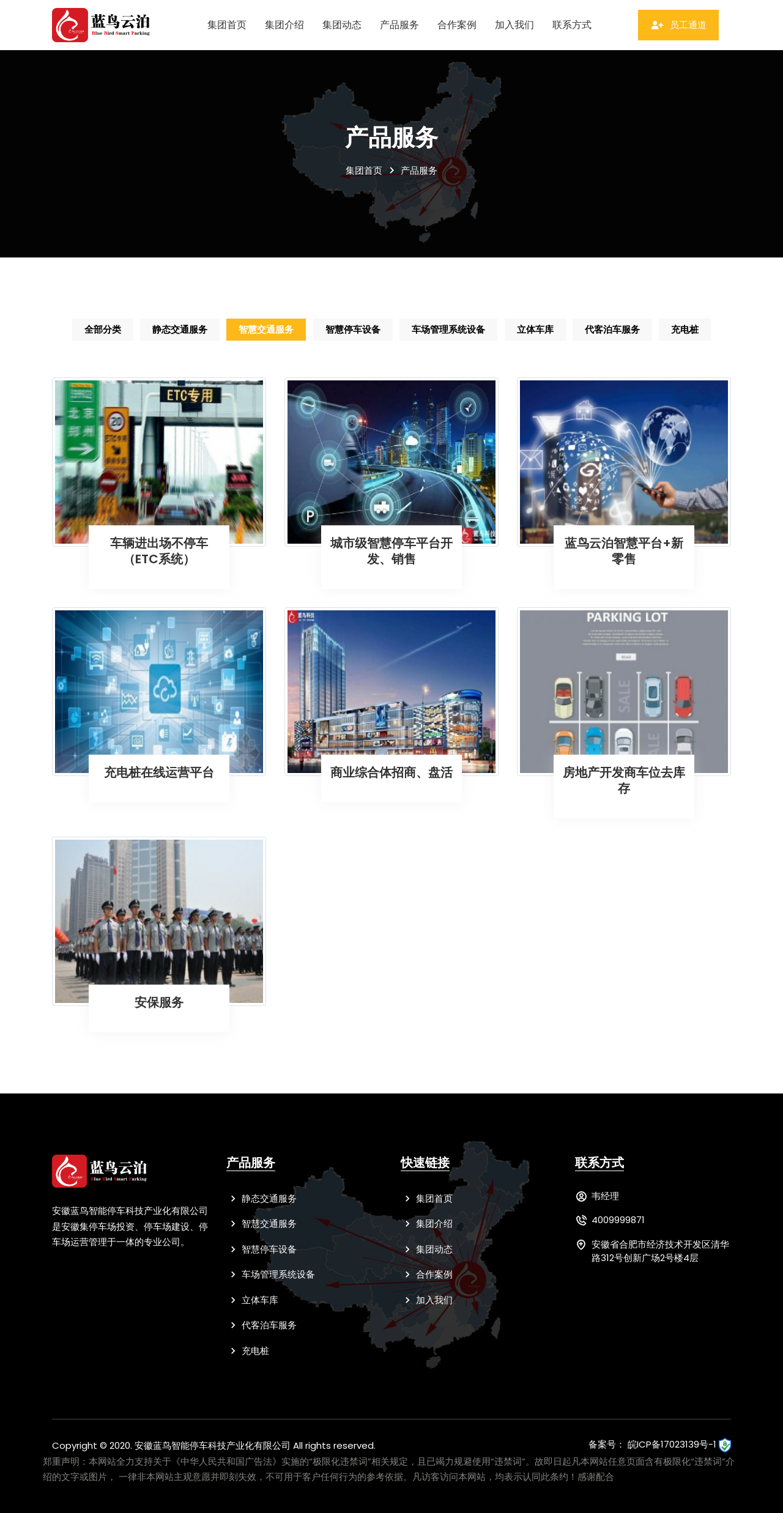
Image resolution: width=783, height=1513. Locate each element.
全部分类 (101, 329)
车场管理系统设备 (449, 329)
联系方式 (572, 25)
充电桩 (686, 329)
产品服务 (399, 25)
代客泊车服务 (613, 329)
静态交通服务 (179, 329)
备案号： (606, 1444)
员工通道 (678, 25)
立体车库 (536, 329)
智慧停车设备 (352, 329)
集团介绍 (284, 25)
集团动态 (342, 25)
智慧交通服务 (266, 329)
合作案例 (457, 25)
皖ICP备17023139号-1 (672, 1444)
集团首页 (227, 25)
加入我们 (514, 25)
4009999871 (618, 1220)
